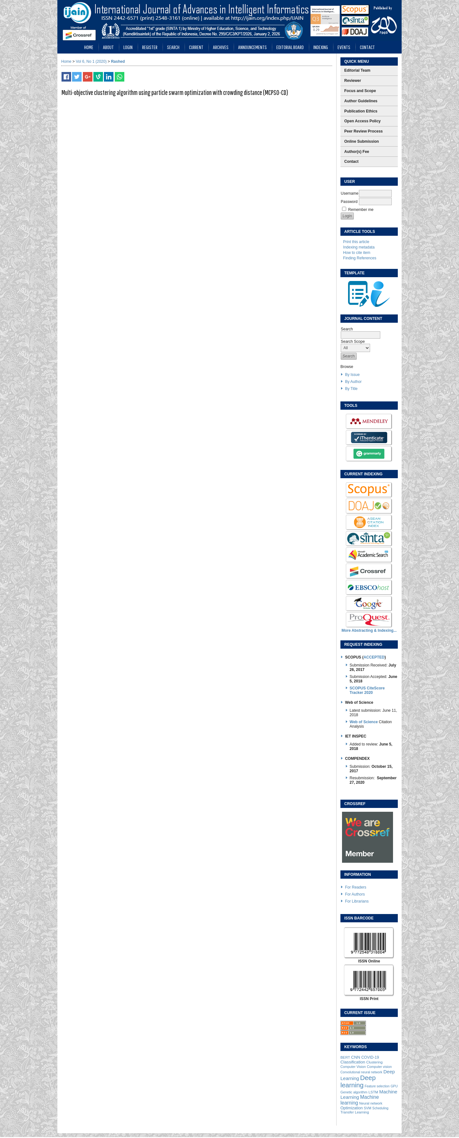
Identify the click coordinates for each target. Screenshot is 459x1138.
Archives (221, 47)
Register (149, 47)
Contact (367, 47)
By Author (353, 381)
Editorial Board (290, 47)
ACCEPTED (373, 657)
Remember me (360, 209)
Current (196, 47)
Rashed (118, 61)
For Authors (355, 894)
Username (349, 193)
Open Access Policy (362, 121)
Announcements (252, 47)
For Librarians (356, 901)
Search (173, 47)
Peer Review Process (363, 131)
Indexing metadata (359, 247)
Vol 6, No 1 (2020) (91, 61)
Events (344, 47)
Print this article (356, 242)
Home (88, 47)
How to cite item (356, 252)
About (108, 47)
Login (128, 47)
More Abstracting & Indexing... (369, 630)
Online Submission (361, 141)
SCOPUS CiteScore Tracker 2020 (367, 690)
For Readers (355, 887)
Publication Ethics (360, 111)
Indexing (320, 47)
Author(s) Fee (356, 151)
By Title (351, 388)
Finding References (359, 258)
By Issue (352, 374)
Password (349, 201)
